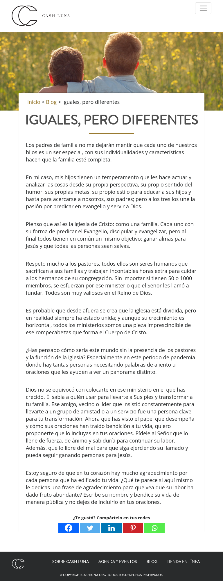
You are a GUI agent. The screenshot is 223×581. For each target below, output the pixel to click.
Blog (152, 562)
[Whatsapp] (154, 528)
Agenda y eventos (117, 562)
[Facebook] (68, 528)
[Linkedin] (111, 528)
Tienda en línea (183, 562)
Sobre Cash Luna (70, 562)
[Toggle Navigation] (203, 8)
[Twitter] (90, 528)
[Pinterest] (133, 528)
